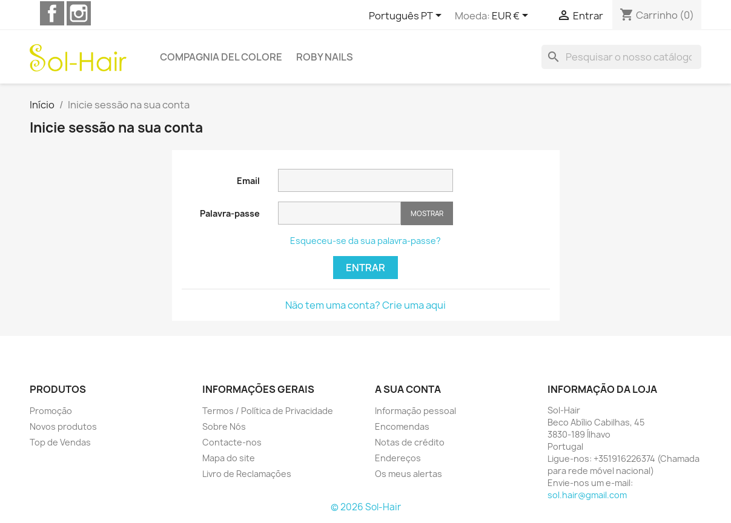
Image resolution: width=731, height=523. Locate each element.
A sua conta (408, 389)
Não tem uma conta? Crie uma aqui (365, 305)
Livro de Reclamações (246, 473)
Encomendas (402, 426)
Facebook (52, 13)
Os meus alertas (408, 473)
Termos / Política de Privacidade (267, 410)
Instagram (79, 13)
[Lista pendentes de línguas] (407, 16)
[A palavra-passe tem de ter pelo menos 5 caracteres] (339, 213)
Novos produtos (63, 426)
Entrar (365, 267)
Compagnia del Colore (221, 57)
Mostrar (427, 213)
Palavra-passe (230, 213)
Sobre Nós (224, 426)
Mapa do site (228, 458)
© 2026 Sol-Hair (366, 507)
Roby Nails (324, 57)
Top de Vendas (60, 442)
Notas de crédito (410, 442)
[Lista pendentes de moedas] (512, 16)
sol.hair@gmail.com (587, 495)
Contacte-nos (232, 442)
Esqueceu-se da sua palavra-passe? (365, 240)
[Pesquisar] (621, 57)
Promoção (51, 410)
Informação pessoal (415, 410)
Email (248, 180)
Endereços (398, 458)
